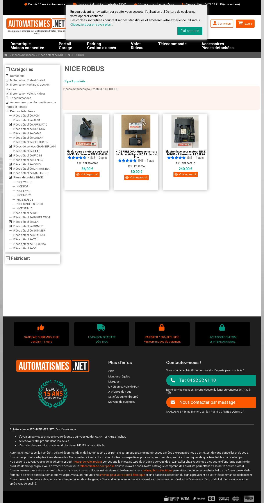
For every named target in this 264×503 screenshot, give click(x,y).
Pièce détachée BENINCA (29, 129)
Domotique (17, 75)
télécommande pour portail (97, 466)
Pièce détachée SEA (26, 221)
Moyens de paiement (121, 401)
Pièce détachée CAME (27, 133)
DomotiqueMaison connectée (27, 45)
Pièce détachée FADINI (27, 155)
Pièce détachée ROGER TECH (31, 217)
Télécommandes (20, 98)
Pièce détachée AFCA (27, 120)
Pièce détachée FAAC (26, 151)
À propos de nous (119, 391)
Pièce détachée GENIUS (28, 160)
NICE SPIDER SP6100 (30, 204)
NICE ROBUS (76, 55)
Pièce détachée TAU (26, 239)
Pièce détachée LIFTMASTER (31, 168)
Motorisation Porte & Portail (27, 80)
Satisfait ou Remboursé (123, 396)
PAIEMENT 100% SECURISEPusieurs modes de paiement (161, 333)
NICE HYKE (23, 190)
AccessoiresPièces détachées (218, 45)
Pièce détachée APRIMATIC (30, 124)
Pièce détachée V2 (25, 248)
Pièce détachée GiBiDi (27, 164)
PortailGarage (65, 45)
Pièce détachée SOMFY (28, 226)
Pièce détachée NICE (51, 55)
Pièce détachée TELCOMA (29, 244)
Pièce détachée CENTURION (30, 142)
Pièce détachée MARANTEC (30, 173)
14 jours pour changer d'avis (156, 4)
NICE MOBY (24, 195)
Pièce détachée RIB (25, 213)
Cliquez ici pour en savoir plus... (91, 24)
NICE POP (22, 186)
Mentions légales (119, 376)
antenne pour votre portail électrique (122, 474)
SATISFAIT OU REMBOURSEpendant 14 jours (40, 333)
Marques (114, 381)
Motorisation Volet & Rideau (28, 93)
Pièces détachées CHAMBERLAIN (34, 146)
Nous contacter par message (203, 402)
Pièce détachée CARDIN (28, 137)
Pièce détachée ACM (26, 115)
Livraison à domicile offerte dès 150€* (102, 4)
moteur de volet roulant (87, 461)
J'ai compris (190, 31)
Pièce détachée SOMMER (29, 230)
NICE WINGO (24, 182)
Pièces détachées (23, 55)
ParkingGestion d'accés (101, 45)
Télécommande (172, 44)
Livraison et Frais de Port (123, 386)
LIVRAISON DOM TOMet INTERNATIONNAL (222, 333)
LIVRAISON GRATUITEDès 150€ (101, 333)
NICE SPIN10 (24, 208)
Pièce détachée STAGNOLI (29, 235)
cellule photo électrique (157, 470)
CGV (111, 371)
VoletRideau (137, 45)
